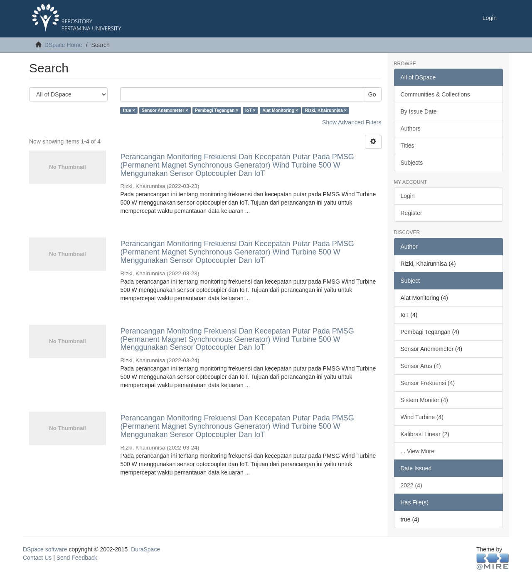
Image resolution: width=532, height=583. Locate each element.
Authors (411, 128)
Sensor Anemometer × (165, 110)
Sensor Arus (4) (421, 366)
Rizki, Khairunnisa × (326, 110)
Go (372, 94)
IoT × (250, 110)
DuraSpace (145, 549)
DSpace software (45, 549)
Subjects (412, 162)
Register (411, 213)
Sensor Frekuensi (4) (428, 383)
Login (408, 196)
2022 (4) (411, 485)
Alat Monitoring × (280, 110)
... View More (417, 451)
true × (129, 110)
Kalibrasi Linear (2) (425, 434)
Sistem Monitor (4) (424, 400)
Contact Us (37, 557)
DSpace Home (63, 45)
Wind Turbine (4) (422, 417)
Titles (407, 145)
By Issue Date (419, 111)
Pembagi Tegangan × (217, 110)
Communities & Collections (435, 94)
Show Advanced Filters (351, 122)
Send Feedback (77, 557)
